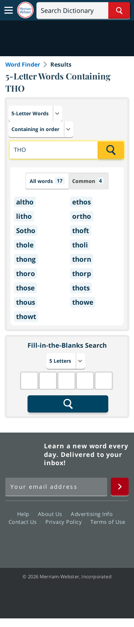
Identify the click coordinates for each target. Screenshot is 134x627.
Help (25, 513)
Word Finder (22, 64)
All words (47, 180)
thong (26, 259)
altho (25, 202)
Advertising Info (93, 513)
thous (25, 302)
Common (88, 180)
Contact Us (25, 521)
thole (25, 245)
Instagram (105, 542)
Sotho (25, 230)
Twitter (54, 542)
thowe (82, 302)
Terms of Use (107, 521)
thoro (25, 273)
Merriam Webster (23, 454)
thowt (26, 316)
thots (81, 288)
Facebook (28, 542)
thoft (80, 230)
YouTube (79, 542)
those (25, 288)
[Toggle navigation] (8, 10)
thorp (81, 273)
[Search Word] (119, 10)
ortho (81, 216)
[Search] (83, 10)
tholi (80, 245)
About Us (52, 513)
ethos (81, 202)
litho (24, 216)
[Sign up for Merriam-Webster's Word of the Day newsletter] (56, 487)
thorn (81, 259)
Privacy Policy (65, 521)
